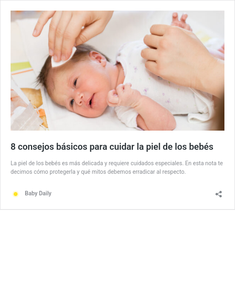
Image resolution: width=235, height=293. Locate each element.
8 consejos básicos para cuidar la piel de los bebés (112, 147)
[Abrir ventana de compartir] (218, 191)
